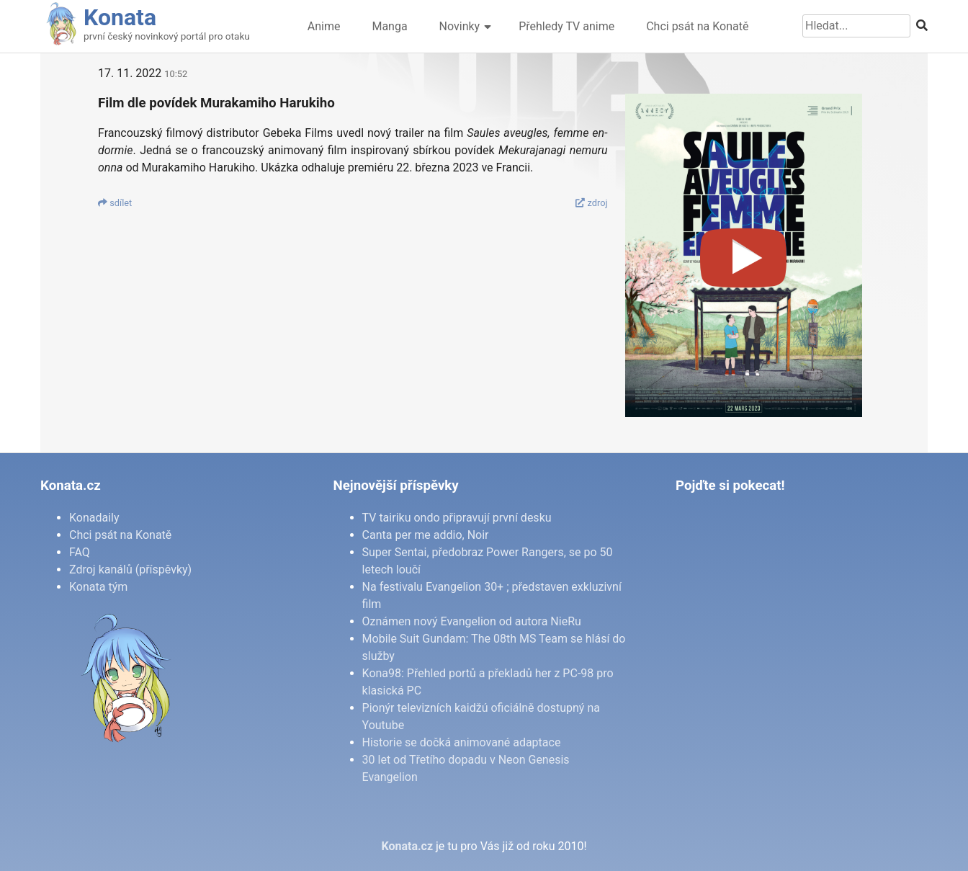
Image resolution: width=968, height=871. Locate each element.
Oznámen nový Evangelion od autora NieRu (471, 621)
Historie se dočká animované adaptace (461, 742)
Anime (324, 26)
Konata (120, 17)
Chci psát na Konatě (697, 26)
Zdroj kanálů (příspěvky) (130, 569)
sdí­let (115, 202)
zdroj (591, 202)
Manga (389, 26)
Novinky (459, 26)
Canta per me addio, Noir (425, 535)
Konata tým (98, 587)
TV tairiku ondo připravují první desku (457, 517)
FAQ (79, 552)
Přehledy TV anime (566, 26)
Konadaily (94, 517)
